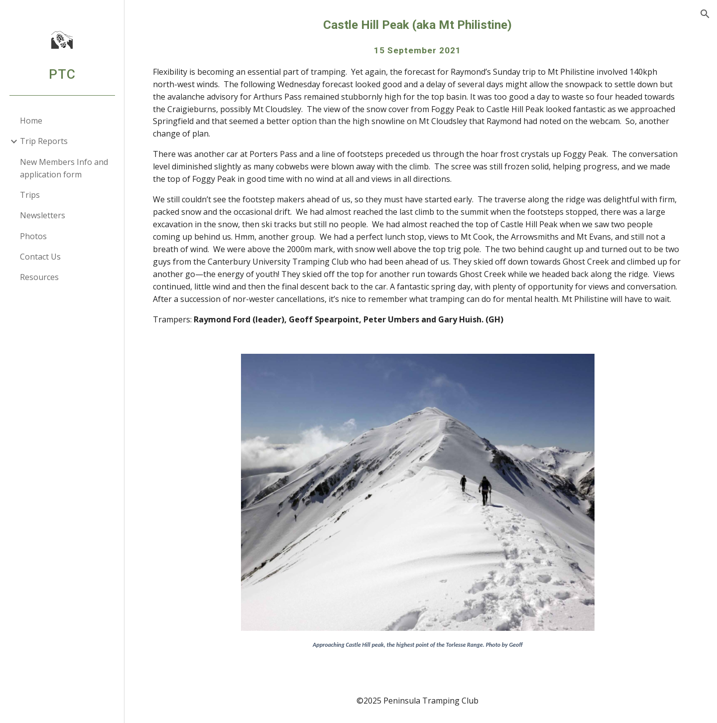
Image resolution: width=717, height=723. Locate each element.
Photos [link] (33, 236)
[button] (705, 14)
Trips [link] (30, 194)
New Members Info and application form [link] (64, 168)
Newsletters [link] (42, 215)
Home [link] (31, 120)
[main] (421, 177)
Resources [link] (39, 277)
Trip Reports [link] (44, 141)
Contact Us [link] (40, 256)
